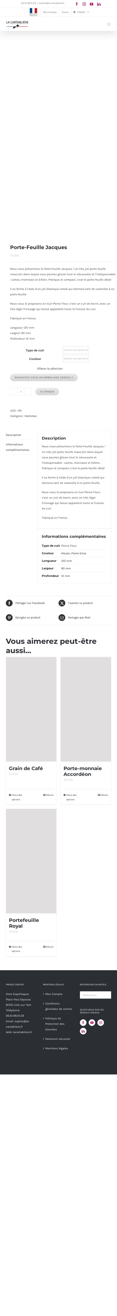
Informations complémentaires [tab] (17, 447)
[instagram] (84, 4)
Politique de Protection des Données (55, 1024)
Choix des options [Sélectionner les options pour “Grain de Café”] (17, 797)
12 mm (65, 576)
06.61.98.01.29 (15, 1015)
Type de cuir (35, 350)
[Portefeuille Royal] (31, 861)
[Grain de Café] (31, 709)
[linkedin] (99, 4)
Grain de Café (26, 768)
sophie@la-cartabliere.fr (51, 3)
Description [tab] (13, 435)
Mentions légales (56, 1048)
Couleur (35, 359)
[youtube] (91, 4)
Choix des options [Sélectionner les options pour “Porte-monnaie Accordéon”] (71, 797)
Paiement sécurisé (57, 1039)
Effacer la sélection (50, 368)
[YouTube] (92, 1022)
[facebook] (76, 4)
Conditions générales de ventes (58, 1006)
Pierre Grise (78, 553)
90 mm (66, 568)
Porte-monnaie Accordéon (83, 771)
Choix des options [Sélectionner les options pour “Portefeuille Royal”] (17, 948)
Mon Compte (53, 994)
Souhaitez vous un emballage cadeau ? (44, 377)
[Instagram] (100, 1022)
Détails (49, 795)
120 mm (66, 561)
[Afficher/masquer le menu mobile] (109, 24)
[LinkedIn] (83, 1031)
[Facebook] (83, 1022)
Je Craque (47, 391)
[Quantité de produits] (20, 391)
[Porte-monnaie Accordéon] (86, 709)
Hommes (31, 416)
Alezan (65, 553)
